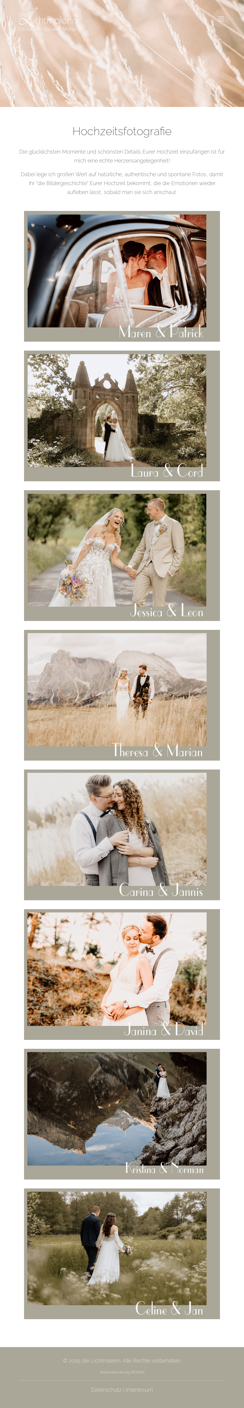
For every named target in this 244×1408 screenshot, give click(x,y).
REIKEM (137, 1372)
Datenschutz (106, 1390)
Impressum (139, 1390)
